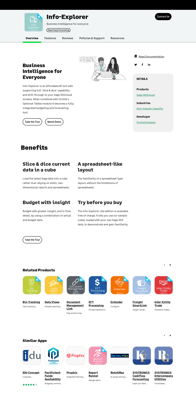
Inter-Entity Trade (162, 303)
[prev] (164, 265)
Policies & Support (91, 38)
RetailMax (117, 372)
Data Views (52, 302)
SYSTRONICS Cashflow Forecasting (141, 376)
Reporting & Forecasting (58, 30)
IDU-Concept (31, 372)
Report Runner (93, 374)
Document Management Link (75, 305)
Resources (117, 38)
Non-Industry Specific (150, 108)
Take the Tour (32, 121)
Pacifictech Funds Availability (53, 376)
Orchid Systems (146, 122)
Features (50, 38)
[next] (170, 265)
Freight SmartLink (140, 303)
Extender (117, 302)
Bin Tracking (31, 302)
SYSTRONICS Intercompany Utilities (164, 376)
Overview (32, 38)
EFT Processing (96, 303)
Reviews (67, 38)
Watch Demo (54, 121)
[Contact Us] (163, 16)
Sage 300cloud (146, 95)
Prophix (72, 372)
